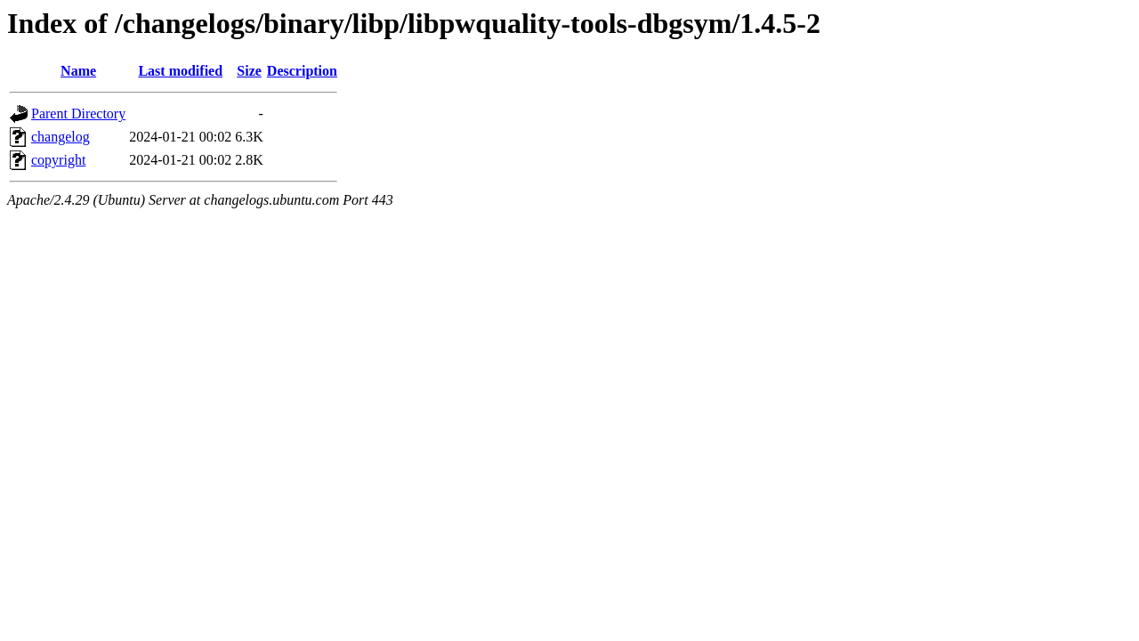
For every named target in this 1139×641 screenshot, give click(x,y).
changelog (60, 136)
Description (302, 70)
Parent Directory (78, 113)
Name (78, 70)
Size (249, 70)
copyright (58, 159)
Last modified (180, 70)
